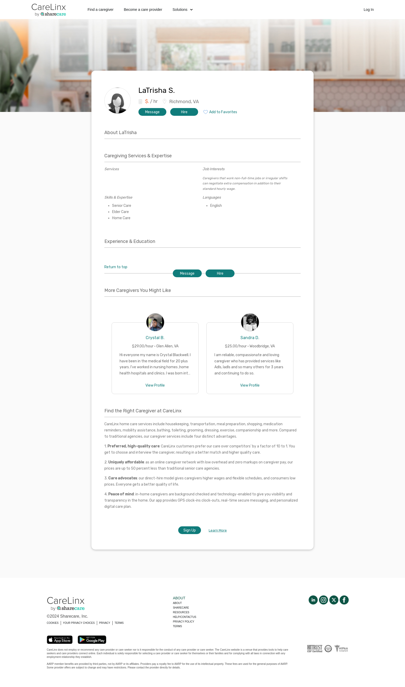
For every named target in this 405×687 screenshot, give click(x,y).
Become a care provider (143, 9)
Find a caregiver (100, 9)
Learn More (218, 530)
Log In (369, 9)
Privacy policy (183, 621)
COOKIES (53, 622)
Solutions (183, 9)
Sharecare (181, 607)
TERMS (119, 622)
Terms (177, 626)
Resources (181, 612)
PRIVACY (104, 622)
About (177, 603)
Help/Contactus (184, 617)
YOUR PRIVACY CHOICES (79, 622)
